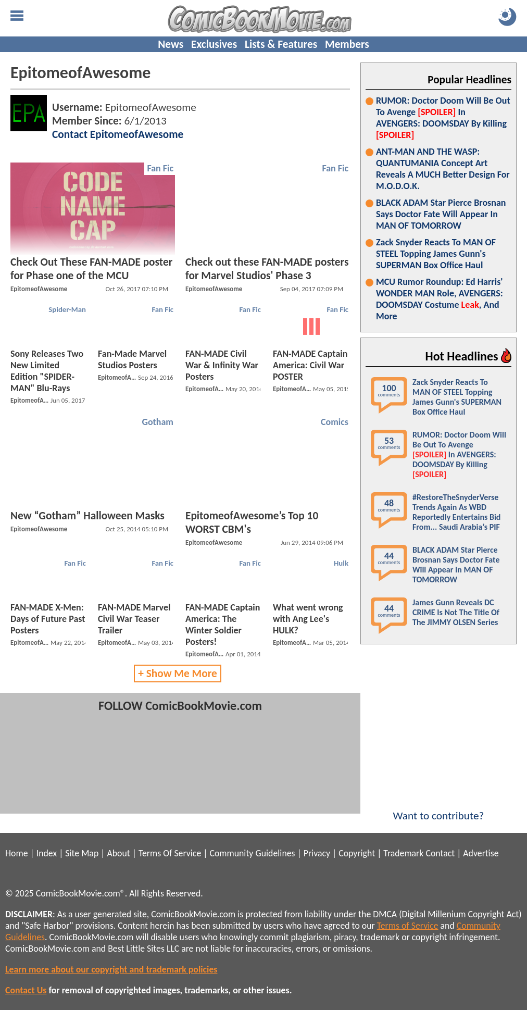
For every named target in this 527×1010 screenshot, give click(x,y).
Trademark (403, 853)
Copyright (356, 853)
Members (347, 44)
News (170, 44)
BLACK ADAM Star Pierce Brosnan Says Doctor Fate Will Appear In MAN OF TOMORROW (441, 214)
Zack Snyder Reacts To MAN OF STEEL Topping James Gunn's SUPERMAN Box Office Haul (436, 253)
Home (16, 853)
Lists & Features (281, 44)
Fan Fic (160, 168)
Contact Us (25, 990)
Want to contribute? (438, 808)
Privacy (317, 853)
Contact (440, 853)
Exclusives (214, 44)
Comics (334, 422)
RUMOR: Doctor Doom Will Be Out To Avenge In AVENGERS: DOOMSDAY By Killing (443, 118)
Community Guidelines (252, 853)
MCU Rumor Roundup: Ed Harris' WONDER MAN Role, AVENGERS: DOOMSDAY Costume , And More (439, 299)
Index (46, 853)
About (118, 853)
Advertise (480, 853)
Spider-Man (67, 309)
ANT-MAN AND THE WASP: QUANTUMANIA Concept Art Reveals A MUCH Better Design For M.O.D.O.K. (443, 169)
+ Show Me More (177, 673)
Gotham (157, 422)
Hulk (341, 563)
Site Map (81, 853)
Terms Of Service (170, 853)
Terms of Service (407, 925)
